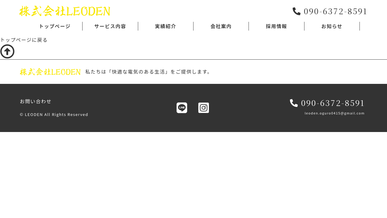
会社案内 (221, 26)
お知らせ (332, 26)
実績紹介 (165, 26)
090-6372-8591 (327, 102)
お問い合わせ (36, 101)
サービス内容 (110, 26)
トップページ (54, 26)
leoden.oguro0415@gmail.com (335, 113)
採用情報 (276, 26)
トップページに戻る (24, 39)
